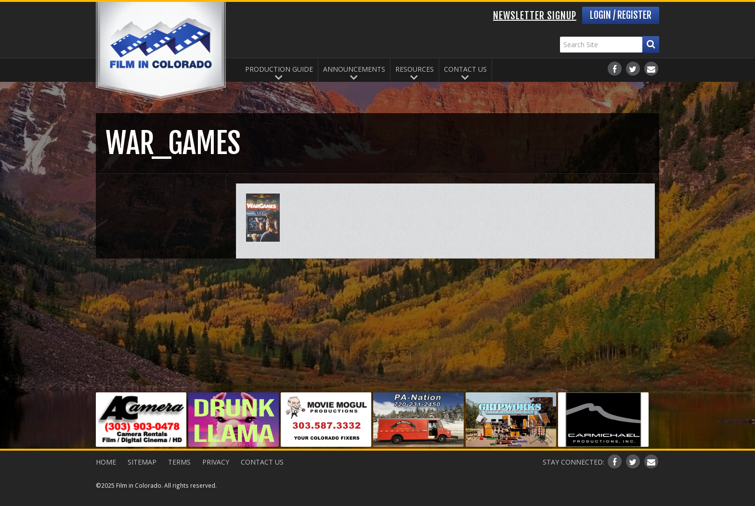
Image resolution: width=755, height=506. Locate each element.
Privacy (215, 462)
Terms (179, 462)
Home (106, 462)
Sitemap (142, 462)
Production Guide (279, 69)
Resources (414, 69)
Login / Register (620, 15)
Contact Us (465, 69)
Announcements (354, 69)
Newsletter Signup (534, 16)
